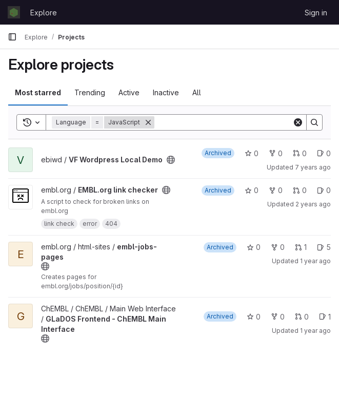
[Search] (223, 122)
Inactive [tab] (166, 92)
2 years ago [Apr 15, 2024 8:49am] (313, 204)
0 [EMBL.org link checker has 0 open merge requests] (300, 190)
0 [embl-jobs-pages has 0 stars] (254, 247)
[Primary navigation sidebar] (12, 37)
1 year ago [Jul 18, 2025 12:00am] (315, 330)
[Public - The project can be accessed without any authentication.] (171, 160)
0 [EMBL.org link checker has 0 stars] (251, 190)
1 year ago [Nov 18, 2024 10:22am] (315, 261)
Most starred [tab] (38, 92)
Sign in (316, 12)
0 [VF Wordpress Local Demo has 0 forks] (276, 153)
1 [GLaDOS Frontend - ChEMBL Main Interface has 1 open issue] (325, 316)
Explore (43, 12)
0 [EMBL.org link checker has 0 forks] (276, 190)
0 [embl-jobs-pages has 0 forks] (278, 247)
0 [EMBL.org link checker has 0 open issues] (324, 190)
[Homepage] (14, 12)
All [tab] (196, 92)
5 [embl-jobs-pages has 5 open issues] (324, 247)
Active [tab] (128, 92)
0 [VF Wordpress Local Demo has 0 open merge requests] (300, 153)
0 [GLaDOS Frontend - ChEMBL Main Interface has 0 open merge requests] (302, 316)
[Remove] (148, 122)
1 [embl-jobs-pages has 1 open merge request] (301, 247)
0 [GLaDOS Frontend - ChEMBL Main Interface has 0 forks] (278, 316)
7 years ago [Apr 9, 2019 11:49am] (313, 167)
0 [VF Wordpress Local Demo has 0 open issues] (324, 153)
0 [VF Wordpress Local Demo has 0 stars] (251, 153)
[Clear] (298, 122)
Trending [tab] (89, 92)
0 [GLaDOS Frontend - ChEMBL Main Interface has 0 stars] (254, 316)
